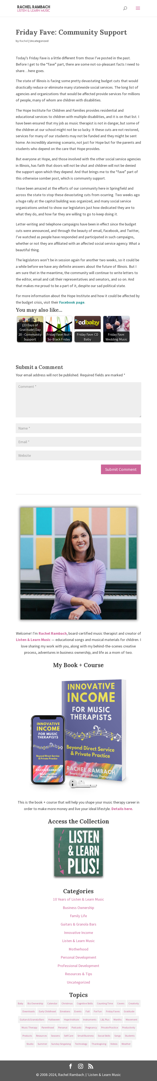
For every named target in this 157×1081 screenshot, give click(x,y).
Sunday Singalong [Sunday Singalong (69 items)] (61, 1043)
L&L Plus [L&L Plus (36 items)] (105, 1019)
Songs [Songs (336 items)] (117, 1035)
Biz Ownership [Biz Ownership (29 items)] (35, 1003)
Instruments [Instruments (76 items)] (89, 1019)
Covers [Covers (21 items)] (120, 1003)
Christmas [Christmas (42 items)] (67, 1003)
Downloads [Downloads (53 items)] (28, 1011)
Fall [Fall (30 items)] (88, 1011)
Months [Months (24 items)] (118, 1019)
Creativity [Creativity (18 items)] (133, 1003)
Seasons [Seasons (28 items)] (55, 1035)
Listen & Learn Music (78, 940)
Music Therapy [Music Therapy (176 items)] (29, 1027)
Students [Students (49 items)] (130, 1035)
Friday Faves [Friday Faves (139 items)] (113, 1011)
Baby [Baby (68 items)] (20, 1003)
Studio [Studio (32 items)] (29, 1043)
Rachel (24, 41)
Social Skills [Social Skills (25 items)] (104, 1035)
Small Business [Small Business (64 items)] (85, 1035)
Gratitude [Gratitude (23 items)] (129, 1011)
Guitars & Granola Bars (78, 924)
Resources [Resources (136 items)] (41, 1035)
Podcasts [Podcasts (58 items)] (76, 1027)
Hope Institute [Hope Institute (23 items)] (71, 1019)
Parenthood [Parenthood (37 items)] (48, 1027)
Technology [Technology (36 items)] (81, 1043)
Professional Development (78, 965)
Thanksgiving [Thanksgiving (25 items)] (99, 1043)
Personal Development (78, 957)
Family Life (78, 915)
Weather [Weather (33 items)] (126, 1043)
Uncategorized (78, 982)
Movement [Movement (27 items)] (131, 1019)
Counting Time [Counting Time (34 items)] (105, 1003)
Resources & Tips (78, 973)
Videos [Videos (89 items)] (113, 1043)
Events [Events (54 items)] (77, 1011)
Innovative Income (78, 932)
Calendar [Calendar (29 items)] (52, 1003)
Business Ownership (78, 907)
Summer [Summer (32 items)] (42, 1043)
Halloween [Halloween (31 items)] (54, 1019)
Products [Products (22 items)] (27, 1035)
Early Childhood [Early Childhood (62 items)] (47, 1011)
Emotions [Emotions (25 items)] (65, 1011)
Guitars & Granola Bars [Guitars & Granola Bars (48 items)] (32, 1019)
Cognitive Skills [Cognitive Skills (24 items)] (85, 1003)
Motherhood (78, 949)
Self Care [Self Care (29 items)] (68, 1035)
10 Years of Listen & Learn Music (78, 899)
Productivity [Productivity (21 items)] (128, 1027)
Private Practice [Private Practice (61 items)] (109, 1027)
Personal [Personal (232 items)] (62, 1027)
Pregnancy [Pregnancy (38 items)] (91, 1027)
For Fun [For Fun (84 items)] (98, 1011)
